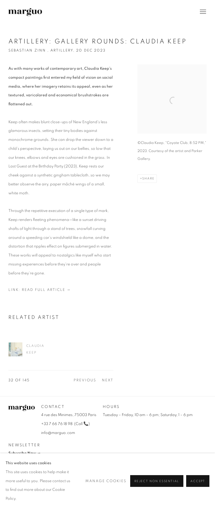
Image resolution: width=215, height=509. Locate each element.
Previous (85, 380)
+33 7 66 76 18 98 (57, 424)
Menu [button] (202, 12)
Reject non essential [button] (156, 481)
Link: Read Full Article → (39, 290)
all (79, 424)
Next (107, 380)
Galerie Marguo (25, 12)
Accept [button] (197, 481)
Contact (53, 407)
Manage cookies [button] (106, 481)
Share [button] (148, 178)
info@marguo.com (58, 433)
